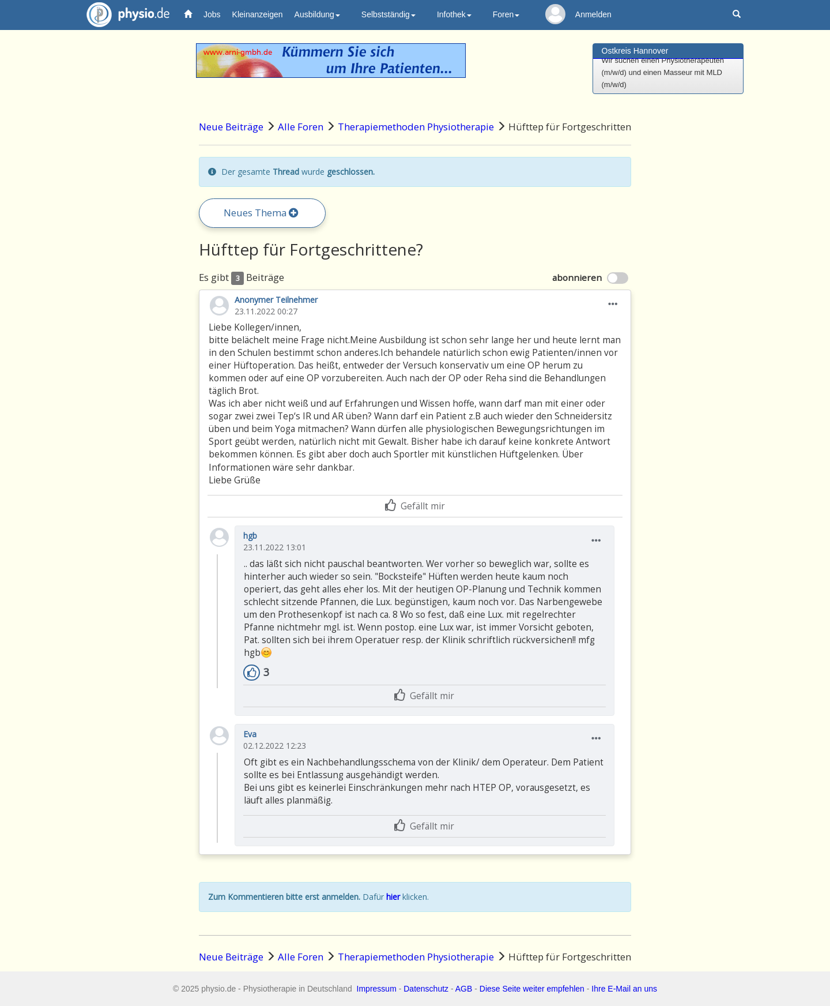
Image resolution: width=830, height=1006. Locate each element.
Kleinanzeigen (257, 14)
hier (393, 896)
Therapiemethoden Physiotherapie (416, 126)
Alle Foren (300, 126)
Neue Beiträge (231, 126)
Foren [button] (506, 14)
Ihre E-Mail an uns (624, 988)
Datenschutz (425, 988)
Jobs (212, 14)
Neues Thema (261, 212)
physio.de (123, 14)
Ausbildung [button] (317, 14)
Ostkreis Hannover (635, 50)
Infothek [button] (454, 14)
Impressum (377, 988)
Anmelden (593, 14)
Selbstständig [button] (388, 14)
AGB (464, 988)
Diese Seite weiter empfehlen (532, 988)
